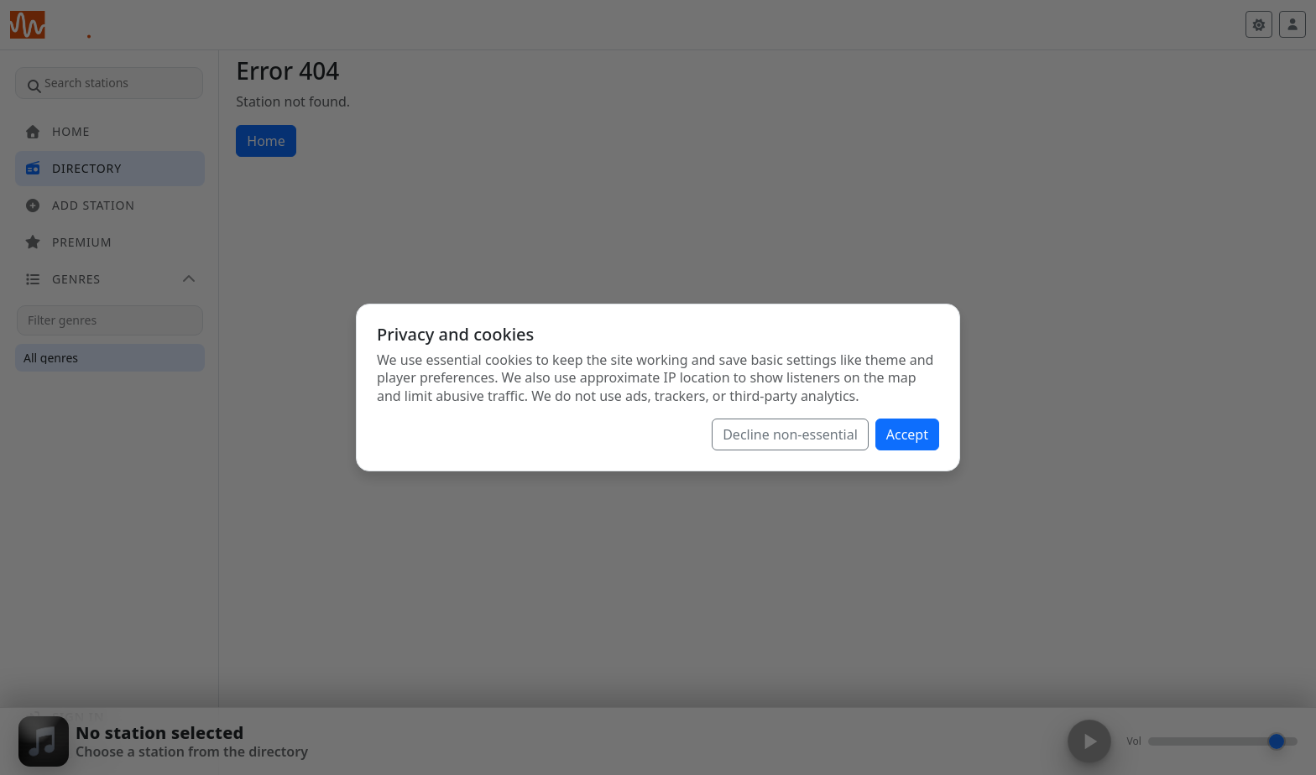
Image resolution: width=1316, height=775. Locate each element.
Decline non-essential (790, 434)
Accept (907, 434)
